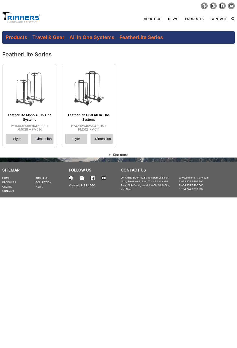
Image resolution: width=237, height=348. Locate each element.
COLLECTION (43, 182)
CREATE (7, 186)
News (173, 19)
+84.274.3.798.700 (192, 181)
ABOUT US (42, 178)
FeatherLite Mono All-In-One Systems (29, 117)
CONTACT (8, 191)
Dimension (44, 139)
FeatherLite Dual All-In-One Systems (89, 117)
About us (152, 19)
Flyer (17, 139)
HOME (6, 178)
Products (194, 19)
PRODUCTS (9, 182)
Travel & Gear (48, 37)
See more (118, 155)
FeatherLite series (141, 37)
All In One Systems (92, 37)
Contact (218, 19)
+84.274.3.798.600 (192, 185)
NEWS (39, 186)
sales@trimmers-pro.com (194, 177)
